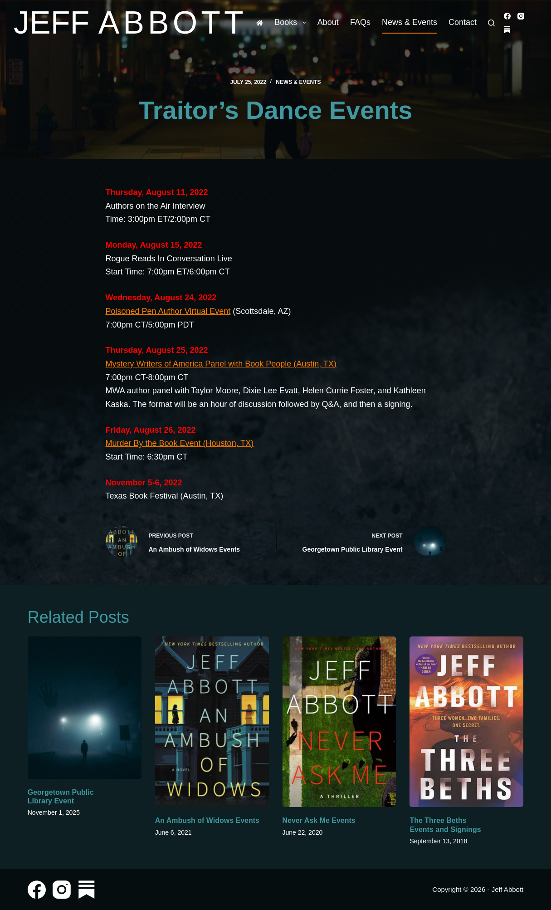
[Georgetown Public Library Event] (84, 707)
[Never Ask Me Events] (339, 721)
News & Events (409, 22)
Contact (463, 22)
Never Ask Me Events (319, 820)
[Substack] (507, 29)
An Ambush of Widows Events (207, 820)
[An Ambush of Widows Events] (212, 721)
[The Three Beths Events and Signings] (466, 721)
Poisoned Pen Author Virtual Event (168, 311)
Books (292, 22)
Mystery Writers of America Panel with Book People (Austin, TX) (221, 363)
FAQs (360, 22)
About (328, 22)
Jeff (130, 22)
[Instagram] (520, 16)
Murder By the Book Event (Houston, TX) (180, 443)
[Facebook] (507, 16)
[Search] (491, 23)
